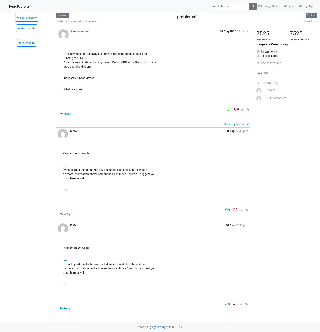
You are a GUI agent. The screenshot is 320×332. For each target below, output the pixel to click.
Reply (65, 113)
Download (27, 42)
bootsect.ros (309, 21)
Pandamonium (80, 31)
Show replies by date (237, 124)
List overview (27, 17)
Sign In (290, 6)
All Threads (26, 28)
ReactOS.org (19, 6)
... (65, 165)
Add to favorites (268, 63)
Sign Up (306, 6)
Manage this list (269, 6)
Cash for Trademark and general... (77, 21)
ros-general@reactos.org (272, 44)
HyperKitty (159, 327)
